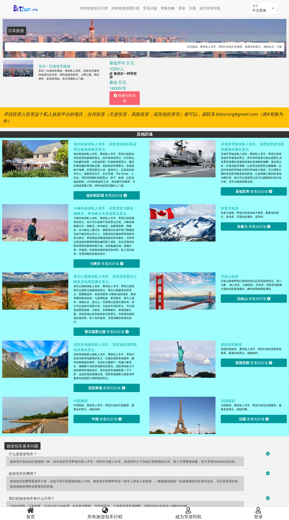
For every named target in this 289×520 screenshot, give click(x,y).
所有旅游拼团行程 (125, 8)
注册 (192, 8)
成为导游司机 (210, 8)
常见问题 (150, 8)
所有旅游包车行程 (94, 8)
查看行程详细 (125, 98)
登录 (181, 8)
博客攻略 (168, 8)
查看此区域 (106, 195)
